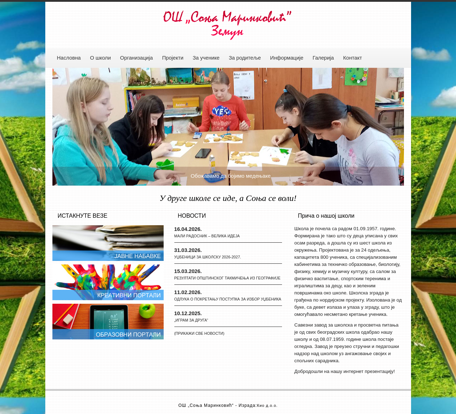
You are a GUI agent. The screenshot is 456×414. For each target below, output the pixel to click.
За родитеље (245, 58)
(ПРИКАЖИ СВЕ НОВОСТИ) (199, 333)
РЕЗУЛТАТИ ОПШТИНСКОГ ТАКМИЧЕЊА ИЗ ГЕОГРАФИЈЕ (227, 278)
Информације (286, 58)
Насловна (69, 58)
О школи (100, 58)
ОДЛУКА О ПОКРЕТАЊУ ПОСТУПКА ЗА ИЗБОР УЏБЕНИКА (227, 299)
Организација (136, 58)
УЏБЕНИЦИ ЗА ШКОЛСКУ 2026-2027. (207, 257)
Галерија (323, 58)
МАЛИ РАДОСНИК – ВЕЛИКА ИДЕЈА (207, 236)
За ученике (206, 58)
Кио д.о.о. (267, 405)
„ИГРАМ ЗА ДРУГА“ (191, 320)
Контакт (352, 58)
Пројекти (173, 58)
